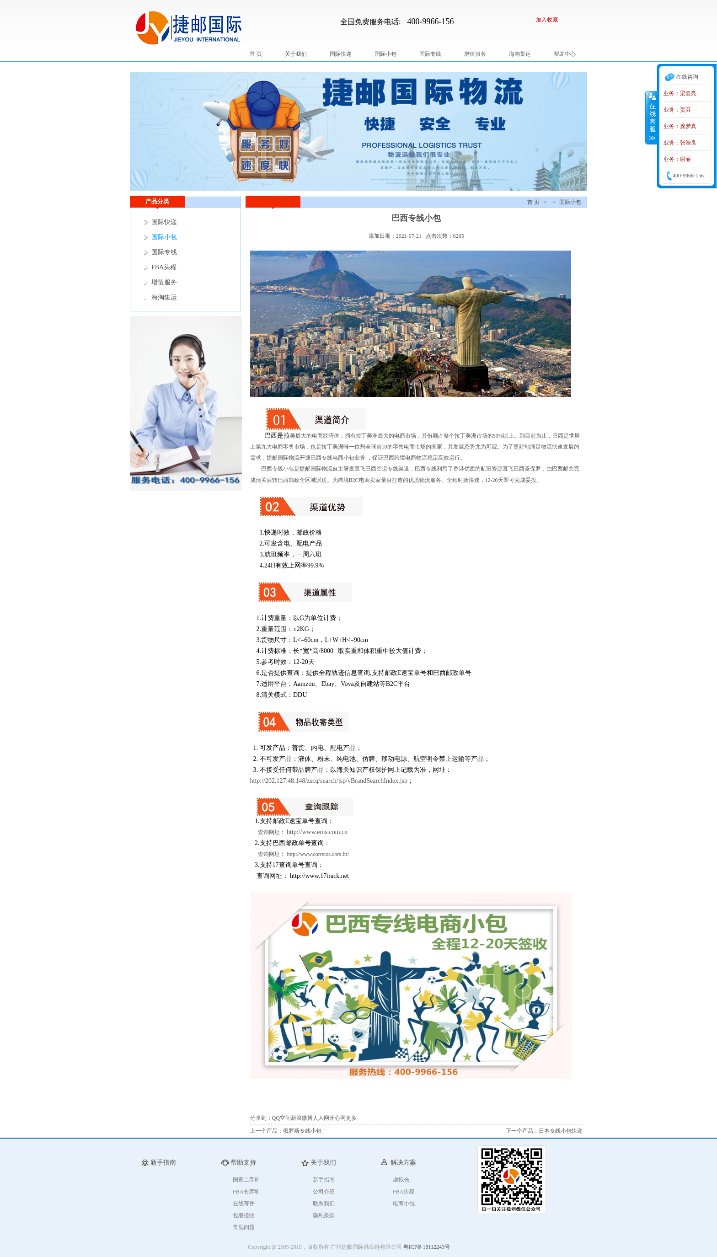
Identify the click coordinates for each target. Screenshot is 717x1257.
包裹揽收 (244, 1215)
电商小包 (404, 1203)
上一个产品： (266, 1131)
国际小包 (385, 54)
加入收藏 (547, 19)
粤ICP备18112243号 (426, 1247)
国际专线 (430, 54)
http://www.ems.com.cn (317, 832)
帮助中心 (565, 54)
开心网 (337, 1118)
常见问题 (244, 1227)
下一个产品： (522, 1131)
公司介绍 (324, 1191)
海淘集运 (520, 54)
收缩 (651, 117)
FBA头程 (164, 267)
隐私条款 (324, 1215)
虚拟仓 (401, 1180)
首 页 (256, 54)
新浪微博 (302, 1118)
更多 (351, 1118)
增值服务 (475, 54)
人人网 (321, 1118)
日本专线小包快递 (561, 1131)
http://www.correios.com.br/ (318, 854)
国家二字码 (246, 1180)
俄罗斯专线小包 (302, 1131)
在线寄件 (244, 1203)
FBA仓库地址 (249, 1191)
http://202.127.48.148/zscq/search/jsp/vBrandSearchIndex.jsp (329, 780)
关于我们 (296, 54)
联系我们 (324, 1203)
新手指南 (324, 1180)
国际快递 (341, 54)
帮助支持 (243, 1162)
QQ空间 (281, 1118)
